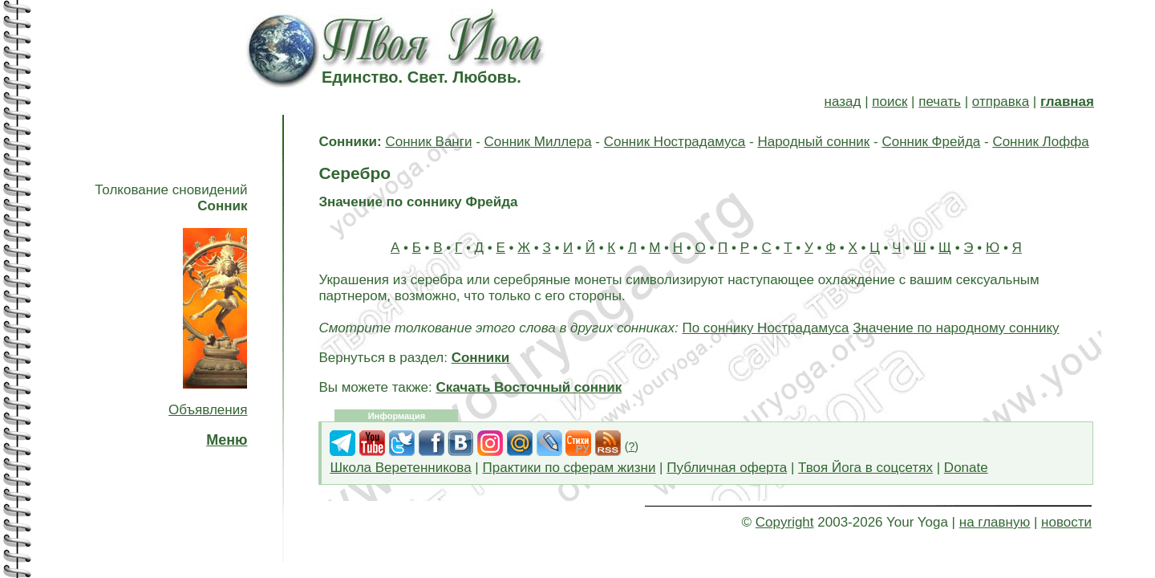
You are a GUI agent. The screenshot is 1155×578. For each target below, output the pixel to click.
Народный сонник (813, 141)
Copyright (785, 522)
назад (843, 101)
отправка (1000, 101)
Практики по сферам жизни (569, 467)
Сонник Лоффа (1040, 141)
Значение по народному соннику (956, 328)
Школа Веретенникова (400, 467)
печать (939, 101)
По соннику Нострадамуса (765, 328)
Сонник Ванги (428, 141)
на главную (994, 522)
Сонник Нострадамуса (675, 141)
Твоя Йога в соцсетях (865, 467)
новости (1066, 522)
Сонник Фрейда (930, 141)
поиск (889, 101)
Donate (966, 467)
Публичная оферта (727, 467)
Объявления (207, 409)
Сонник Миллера (538, 141)
